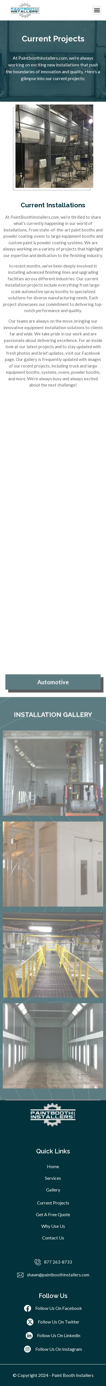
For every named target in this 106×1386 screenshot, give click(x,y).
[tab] (53, 905)
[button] (96, 10)
